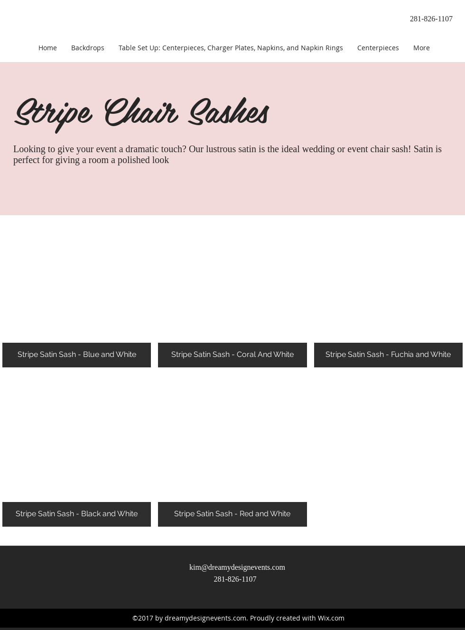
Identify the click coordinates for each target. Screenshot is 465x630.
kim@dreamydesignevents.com (237, 567)
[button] (76, 291)
